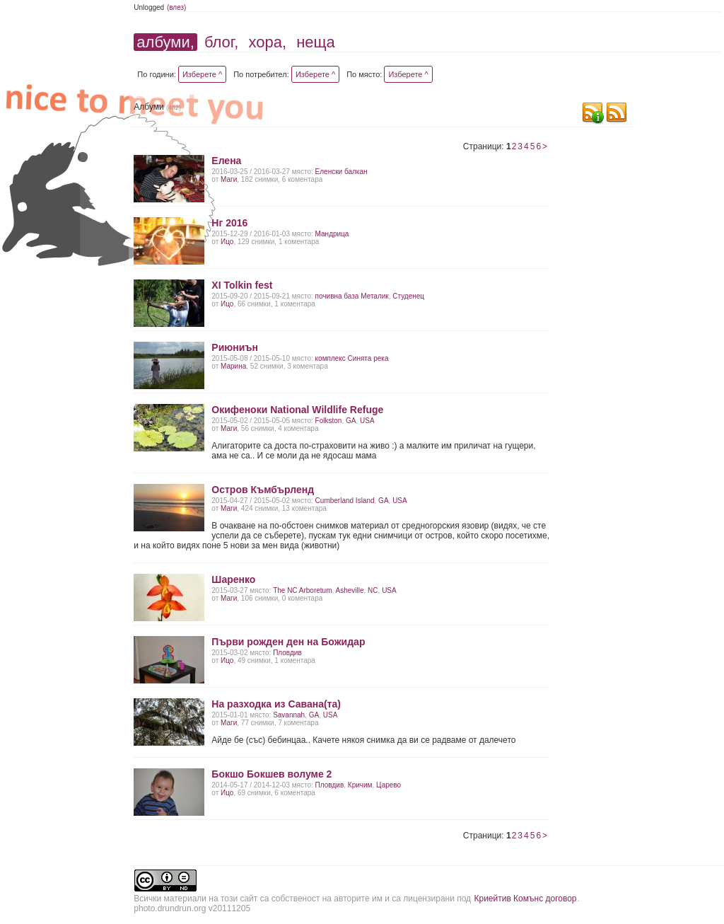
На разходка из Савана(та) (276, 704)
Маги (229, 179)
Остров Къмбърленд (262, 489)
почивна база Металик (352, 296)
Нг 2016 (229, 223)
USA (367, 421)
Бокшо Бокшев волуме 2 (271, 774)
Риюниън (234, 347)
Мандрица (332, 234)
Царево (388, 785)
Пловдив (287, 653)
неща (315, 42)
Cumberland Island (345, 500)
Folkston (328, 421)
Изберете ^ (202, 74)
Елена (226, 160)
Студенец (408, 296)
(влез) (177, 7)
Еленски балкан (341, 171)
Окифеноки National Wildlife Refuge (297, 409)
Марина (233, 366)
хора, (267, 42)
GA (351, 421)
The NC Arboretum (302, 590)
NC (373, 590)
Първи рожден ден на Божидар (288, 641)
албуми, (165, 42)
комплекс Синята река (352, 358)
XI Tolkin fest (241, 285)
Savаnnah (289, 715)
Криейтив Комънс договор (525, 898)
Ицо (227, 242)
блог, (221, 42)
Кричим (360, 785)
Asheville (350, 590)
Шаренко (233, 579)
